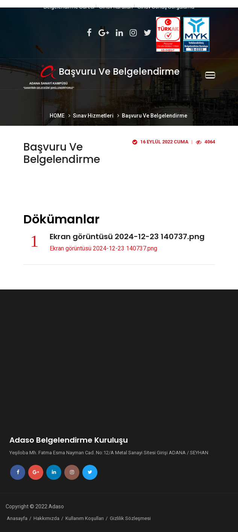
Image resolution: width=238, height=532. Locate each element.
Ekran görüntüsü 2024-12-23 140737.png (103, 248)
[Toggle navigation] (210, 75)
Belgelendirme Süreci (69, 7)
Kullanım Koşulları (84, 518)
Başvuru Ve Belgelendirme (154, 116)
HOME (58, 116)
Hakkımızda (46, 518)
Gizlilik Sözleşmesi (130, 518)
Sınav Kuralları (116, 7)
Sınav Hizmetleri (94, 116)
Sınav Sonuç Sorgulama (166, 7)
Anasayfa (17, 518)
